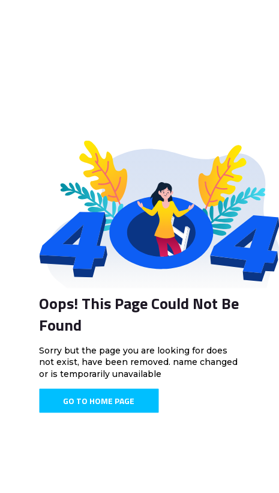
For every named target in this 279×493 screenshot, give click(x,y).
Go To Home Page (98, 400)
